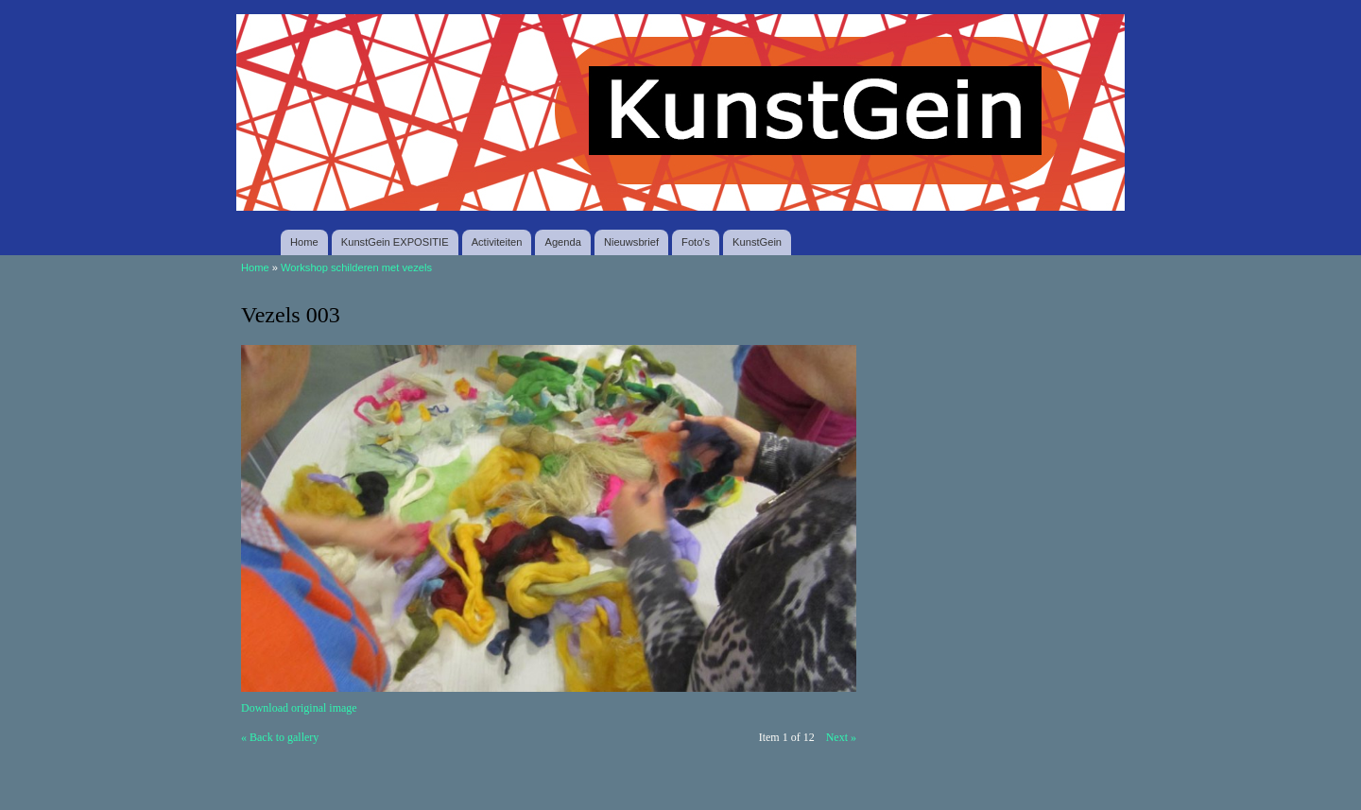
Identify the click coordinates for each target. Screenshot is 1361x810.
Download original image (299, 708)
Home (304, 242)
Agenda (562, 242)
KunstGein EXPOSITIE (395, 242)
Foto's (695, 242)
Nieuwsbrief (631, 242)
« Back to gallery (280, 737)
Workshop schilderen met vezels (356, 267)
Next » (841, 737)
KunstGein (757, 242)
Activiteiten (497, 242)
